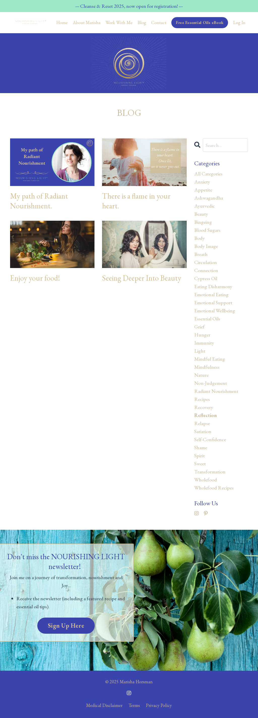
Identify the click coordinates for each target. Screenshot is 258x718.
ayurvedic (204, 206)
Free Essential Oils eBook (199, 22)
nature (201, 375)
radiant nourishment (216, 391)
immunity (204, 342)
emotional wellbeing (214, 310)
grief (199, 326)
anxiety (202, 181)
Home (62, 22)
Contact (158, 22)
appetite (203, 189)
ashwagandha (208, 198)
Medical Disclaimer (104, 705)
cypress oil (205, 278)
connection (206, 270)
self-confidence (210, 439)
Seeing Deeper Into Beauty (141, 278)
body (199, 238)
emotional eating (211, 294)
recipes (202, 399)
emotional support (213, 302)
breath (201, 254)
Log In (239, 22)
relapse (202, 423)
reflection (205, 415)
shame (200, 447)
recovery (203, 407)
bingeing (203, 222)
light (199, 351)
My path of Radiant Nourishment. (39, 201)
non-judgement (210, 383)
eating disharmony (213, 286)
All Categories (208, 173)
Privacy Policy (159, 705)
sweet (200, 463)
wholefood (205, 479)
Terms (134, 705)
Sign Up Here (66, 625)
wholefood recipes (214, 487)
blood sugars (207, 230)
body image (206, 246)
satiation (202, 431)
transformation (209, 471)
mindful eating (209, 359)
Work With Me (119, 22)
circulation (205, 262)
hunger (202, 334)
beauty (201, 214)
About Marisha (87, 22)
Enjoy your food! (35, 278)
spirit (199, 455)
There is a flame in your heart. (136, 201)
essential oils (207, 318)
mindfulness (206, 367)
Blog (142, 22)
